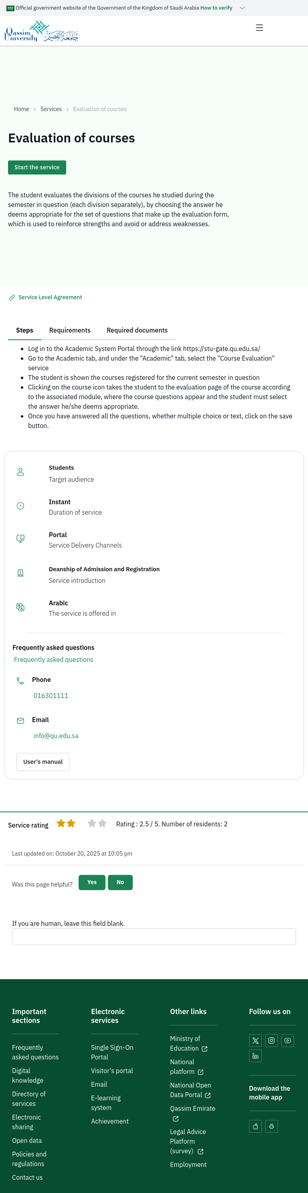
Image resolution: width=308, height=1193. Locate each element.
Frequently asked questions (53, 660)
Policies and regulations (29, 1159)
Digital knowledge (27, 1075)
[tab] (24, 331)
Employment (188, 1165)
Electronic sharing (26, 1122)
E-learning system (106, 1103)
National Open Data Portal (190, 1090)
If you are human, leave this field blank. (68, 924)
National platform (182, 1067)
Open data (27, 1141)
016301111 (51, 696)
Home (21, 109)
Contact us (27, 1178)
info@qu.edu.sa (56, 736)
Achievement (110, 1121)
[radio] (61, 824)
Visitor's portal (112, 1071)
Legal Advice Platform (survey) (188, 1141)
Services (51, 109)
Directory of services (29, 1099)
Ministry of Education (185, 1043)
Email (99, 1085)
